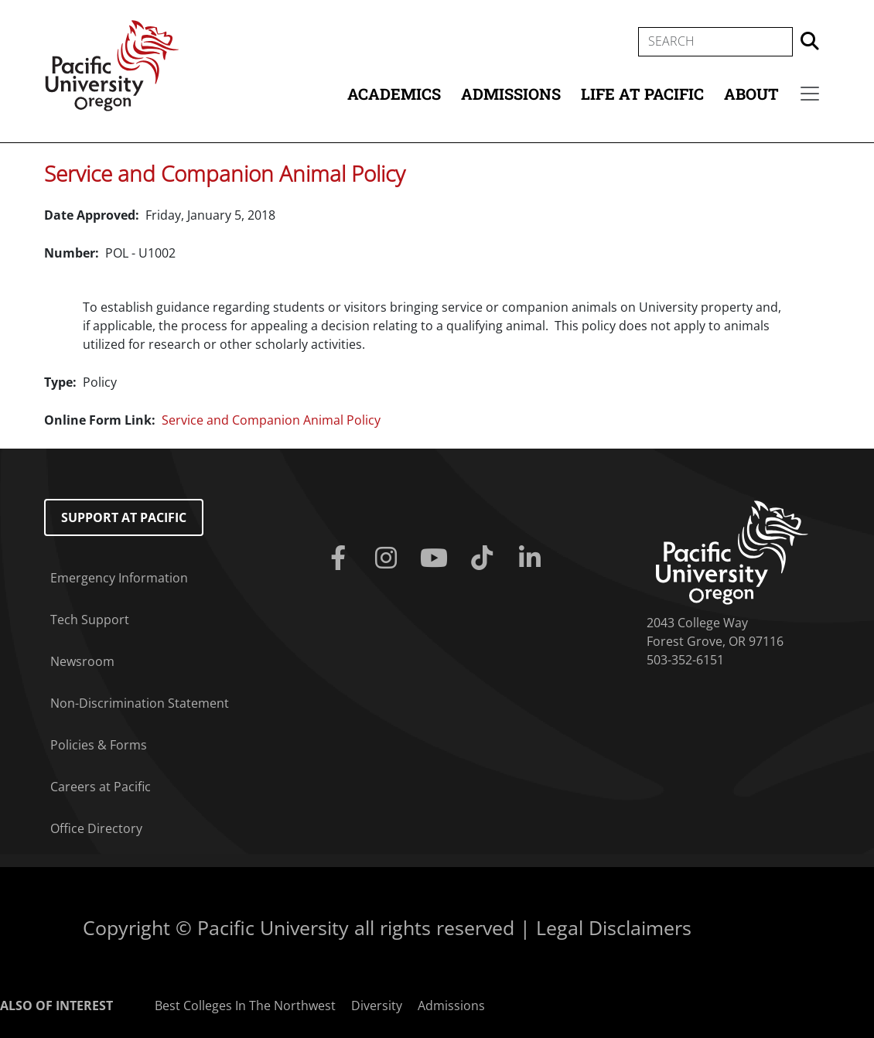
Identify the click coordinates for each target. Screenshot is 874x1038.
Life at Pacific (642, 94)
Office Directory (96, 828)
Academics (394, 94)
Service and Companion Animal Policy (224, 173)
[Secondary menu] (810, 93)
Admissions (511, 94)
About (751, 94)
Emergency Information (119, 577)
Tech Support (89, 619)
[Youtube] (437, 558)
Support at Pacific (123, 517)
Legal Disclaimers (613, 927)
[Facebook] (341, 558)
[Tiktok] (485, 558)
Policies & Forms (98, 744)
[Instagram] (389, 558)
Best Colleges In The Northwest (245, 1005)
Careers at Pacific (100, 786)
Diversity (376, 1005)
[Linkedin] (532, 558)
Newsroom (82, 661)
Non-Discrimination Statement (139, 703)
